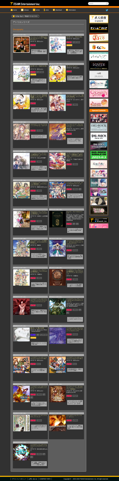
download (59, 10)
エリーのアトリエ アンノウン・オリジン (74, 416)
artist (47, 10)
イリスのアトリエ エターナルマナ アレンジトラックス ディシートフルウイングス (74, 329)
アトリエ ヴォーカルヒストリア (74, 212)
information (72, 10)
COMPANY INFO (45, 479)
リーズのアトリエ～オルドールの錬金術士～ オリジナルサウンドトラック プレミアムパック (74, 272)
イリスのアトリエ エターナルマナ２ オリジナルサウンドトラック (38, 388)
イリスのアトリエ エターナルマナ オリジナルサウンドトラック (38, 446)
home (15, 10)
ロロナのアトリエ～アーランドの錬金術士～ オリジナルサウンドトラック (38, 213)
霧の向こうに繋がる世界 (37, 328)
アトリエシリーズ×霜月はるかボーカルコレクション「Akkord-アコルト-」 (38, 38)
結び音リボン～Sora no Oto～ (74, 37)
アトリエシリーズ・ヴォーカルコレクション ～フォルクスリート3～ (74, 126)
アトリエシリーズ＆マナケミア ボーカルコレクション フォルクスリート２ (74, 242)
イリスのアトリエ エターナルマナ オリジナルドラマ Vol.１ (74, 358)
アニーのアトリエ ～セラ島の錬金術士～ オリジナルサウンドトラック (38, 242)
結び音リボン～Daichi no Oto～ (38, 66)
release (26, 10)
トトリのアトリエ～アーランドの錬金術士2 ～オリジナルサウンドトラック (38, 155)
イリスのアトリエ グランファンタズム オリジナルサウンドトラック (74, 300)
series (38, 10)
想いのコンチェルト (72, 66)
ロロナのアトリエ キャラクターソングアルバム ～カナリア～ (38, 126)
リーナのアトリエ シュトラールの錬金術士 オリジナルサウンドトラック (38, 184)
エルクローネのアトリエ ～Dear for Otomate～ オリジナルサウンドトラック (75, 96)
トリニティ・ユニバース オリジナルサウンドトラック (74, 183)
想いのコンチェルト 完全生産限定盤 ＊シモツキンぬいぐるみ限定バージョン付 (38, 96)
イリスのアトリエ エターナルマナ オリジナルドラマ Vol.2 (38, 358)
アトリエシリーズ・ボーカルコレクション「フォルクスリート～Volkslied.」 (74, 388)
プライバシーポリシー (19, 479)
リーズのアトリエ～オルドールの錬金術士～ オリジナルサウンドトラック (38, 271)
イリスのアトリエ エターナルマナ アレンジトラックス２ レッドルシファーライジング (38, 300)
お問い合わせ (33, 479)
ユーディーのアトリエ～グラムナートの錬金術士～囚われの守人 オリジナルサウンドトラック (74, 155)
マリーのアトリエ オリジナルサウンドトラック (38, 416)
